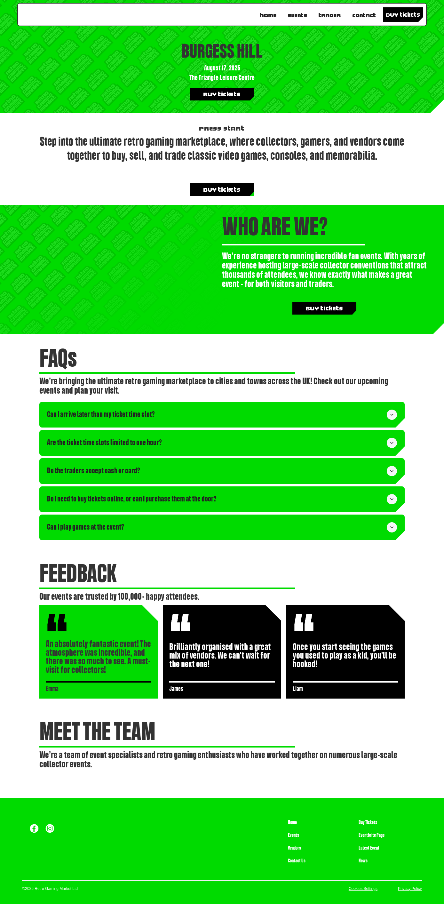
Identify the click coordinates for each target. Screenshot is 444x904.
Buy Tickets (368, 822)
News (363, 860)
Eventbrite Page (372, 835)
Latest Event (369, 848)
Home (268, 14)
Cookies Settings (363, 888)
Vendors (294, 848)
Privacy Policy (410, 888)
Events (297, 14)
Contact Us (296, 860)
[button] (221, 415)
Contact (364, 14)
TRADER (330, 14)
